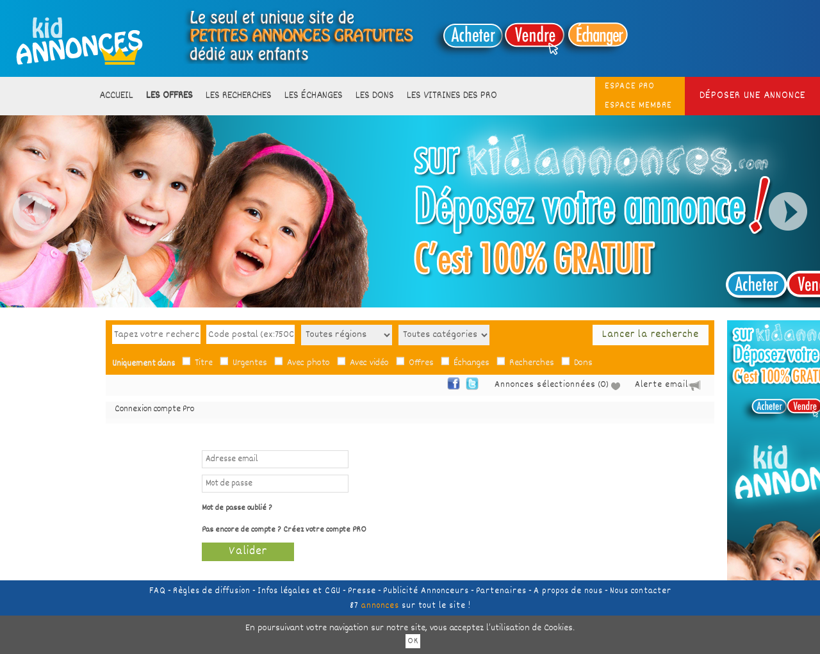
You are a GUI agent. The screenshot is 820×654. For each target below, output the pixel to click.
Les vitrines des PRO (452, 96)
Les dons (375, 96)
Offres (421, 363)
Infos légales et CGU (299, 591)
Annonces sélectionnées (545, 385)
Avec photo (308, 363)
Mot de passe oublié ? (237, 508)
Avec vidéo (369, 363)
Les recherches (239, 96)
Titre (204, 363)
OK (412, 641)
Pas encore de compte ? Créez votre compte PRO (284, 530)
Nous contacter (640, 591)
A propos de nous (568, 591)
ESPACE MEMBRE (638, 105)
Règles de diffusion (211, 591)
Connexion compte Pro (154, 409)
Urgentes (250, 363)
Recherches (531, 363)
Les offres (169, 96)
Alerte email (661, 385)
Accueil (116, 96)
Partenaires (501, 591)
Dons (583, 363)
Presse (362, 591)
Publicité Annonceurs (426, 591)
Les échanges (313, 96)
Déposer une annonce (752, 96)
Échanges (471, 363)
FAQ (157, 591)
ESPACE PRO (630, 86)
